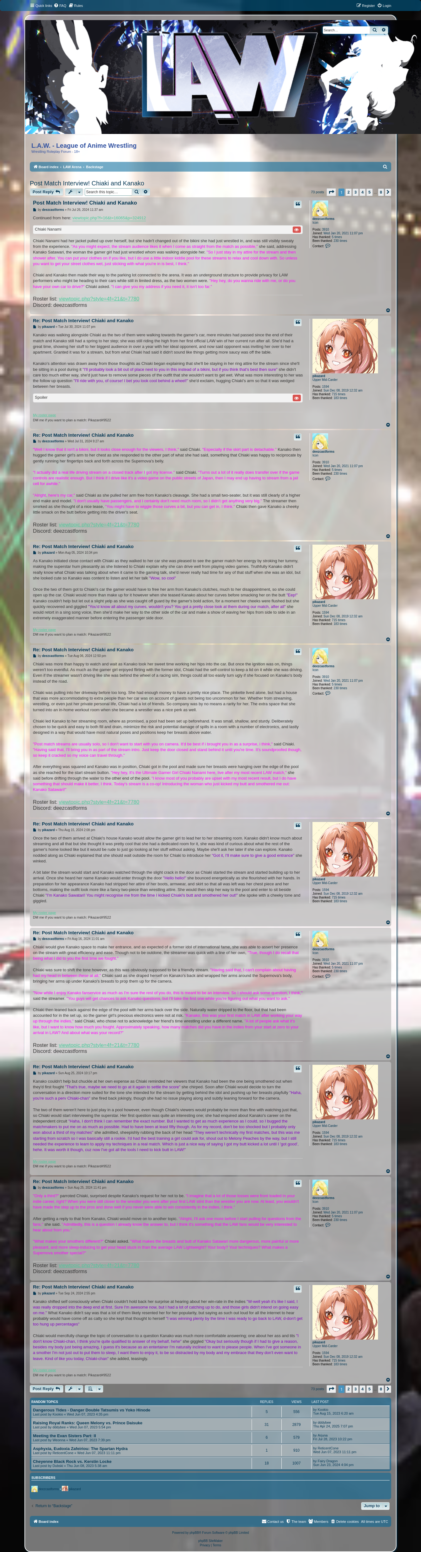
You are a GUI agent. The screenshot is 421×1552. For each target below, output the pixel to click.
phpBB (194, 1532)
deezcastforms (323, 219)
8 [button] (381, 192)
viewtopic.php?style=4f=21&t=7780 (99, 298)
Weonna (58, 1440)
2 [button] (348, 192)
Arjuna (323, 1435)
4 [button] (362, 192)
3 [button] (355, 192)
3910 (325, 229)
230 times (340, 241)
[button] (331, 192)
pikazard (318, 376)
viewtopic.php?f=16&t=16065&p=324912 (109, 218)
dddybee (59, 1427)
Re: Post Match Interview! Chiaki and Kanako (83, 320)
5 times (337, 237)
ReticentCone (62, 1453)
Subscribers (43, 1478)
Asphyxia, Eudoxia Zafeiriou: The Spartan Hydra (80, 1448)
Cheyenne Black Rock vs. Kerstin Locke (72, 1461)
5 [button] (369, 192)
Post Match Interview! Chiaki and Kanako (87, 183)
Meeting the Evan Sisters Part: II (64, 1435)
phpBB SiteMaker (210, 1541)
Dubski (57, 1466)
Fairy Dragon (328, 1461)
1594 (325, 386)
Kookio (57, 1414)
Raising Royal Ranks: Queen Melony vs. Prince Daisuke (87, 1423)
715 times (338, 394)
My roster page (44, 415)
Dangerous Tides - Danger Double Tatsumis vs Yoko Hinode (91, 1410)
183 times (340, 398)
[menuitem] (60, 5)
